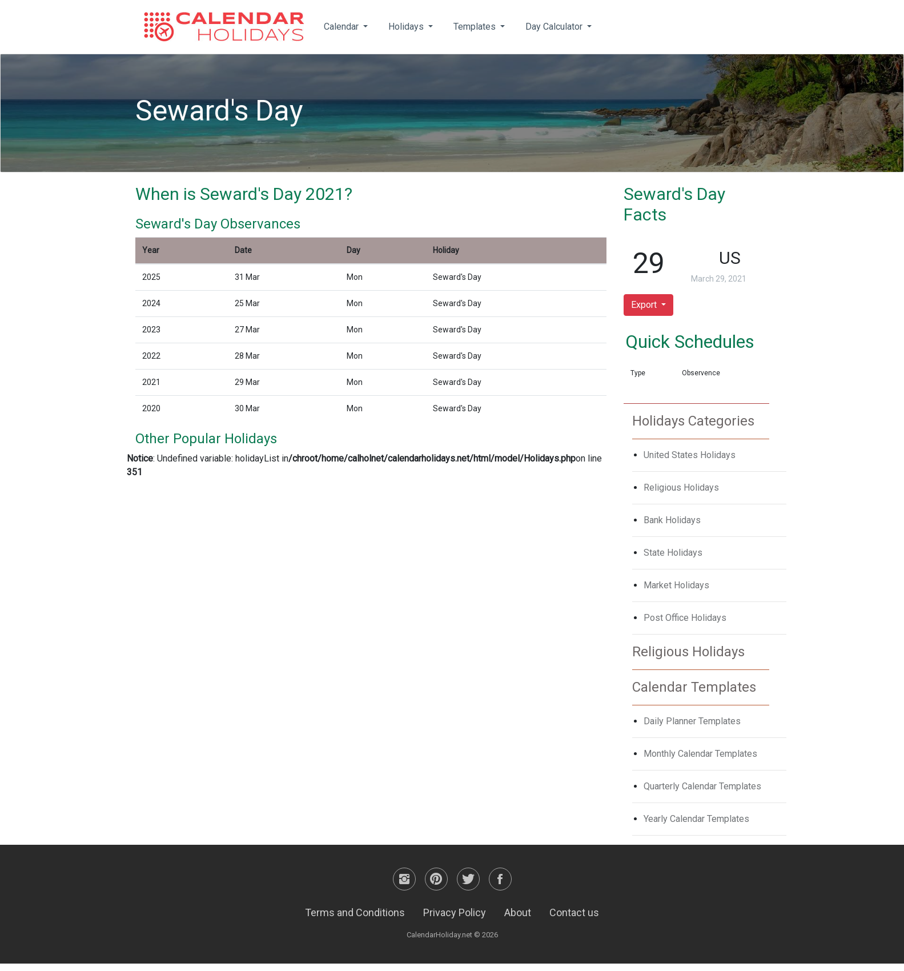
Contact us (574, 912)
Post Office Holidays (685, 617)
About (517, 912)
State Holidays (673, 552)
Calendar (342, 26)
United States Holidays (690, 455)
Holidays (407, 26)
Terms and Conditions (355, 912)
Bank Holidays (672, 520)
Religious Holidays (681, 487)
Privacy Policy (454, 912)
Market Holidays (676, 585)
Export (645, 304)
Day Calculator (555, 26)
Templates (475, 26)
